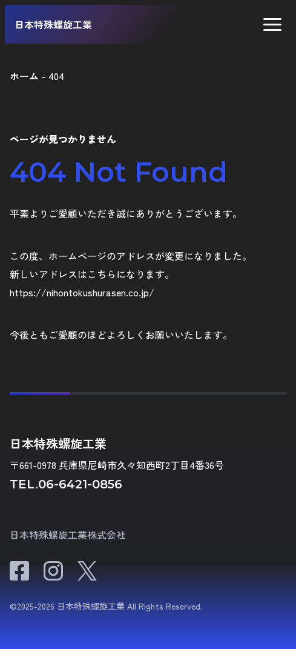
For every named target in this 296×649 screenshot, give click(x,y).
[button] (272, 24)
